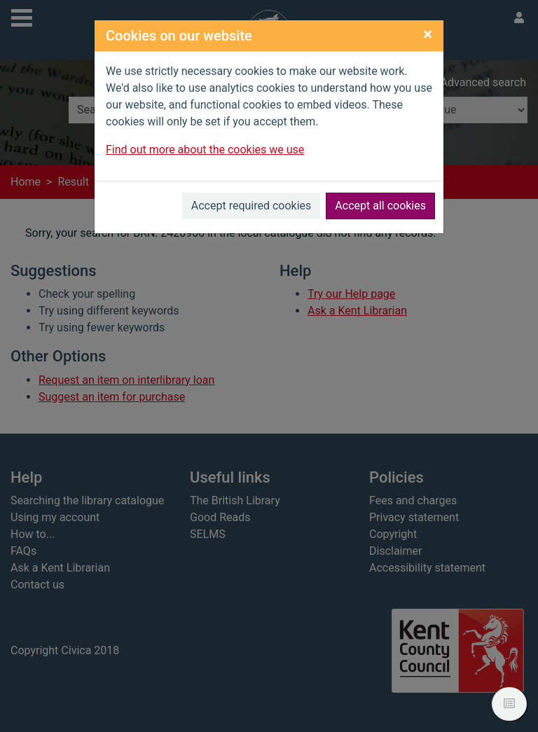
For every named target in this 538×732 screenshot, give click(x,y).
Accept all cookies (380, 205)
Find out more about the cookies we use (205, 149)
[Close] (427, 34)
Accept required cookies (251, 205)
